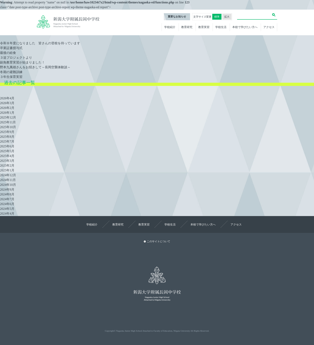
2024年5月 (7, 208)
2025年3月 (7, 160)
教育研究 (186, 27)
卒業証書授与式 (11, 48)
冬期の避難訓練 (11, 72)
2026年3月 (7, 103)
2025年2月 (7, 165)
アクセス (269, 27)
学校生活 (220, 27)
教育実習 (203, 27)
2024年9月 (7, 189)
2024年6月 (7, 204)
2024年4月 (7, 213)
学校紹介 (169, 27)
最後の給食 (8, 52)
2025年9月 (7, 132)
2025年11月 (8, 122)
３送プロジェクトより (16, 57)
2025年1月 (7, 170)
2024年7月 (7, 199)
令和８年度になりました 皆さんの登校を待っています (40, 43)
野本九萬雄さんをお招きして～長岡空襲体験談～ (35, 67)
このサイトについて (158, 241)
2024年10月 (8, 184)
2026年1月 (7, 112)
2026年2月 (7, 108)
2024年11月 (8, 180)
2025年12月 (8, 117)
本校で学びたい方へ (245, 27)
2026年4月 (7, 98)
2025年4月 (7, 156)
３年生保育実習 (11, 76)
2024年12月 (8, 175)
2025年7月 (7, 141)
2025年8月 (7, 136)
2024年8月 (7, 194)
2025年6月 (7, 146)
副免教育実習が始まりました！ (22, 62)
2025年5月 (7, 151)
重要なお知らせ (177, 16)
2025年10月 (8, 127)
